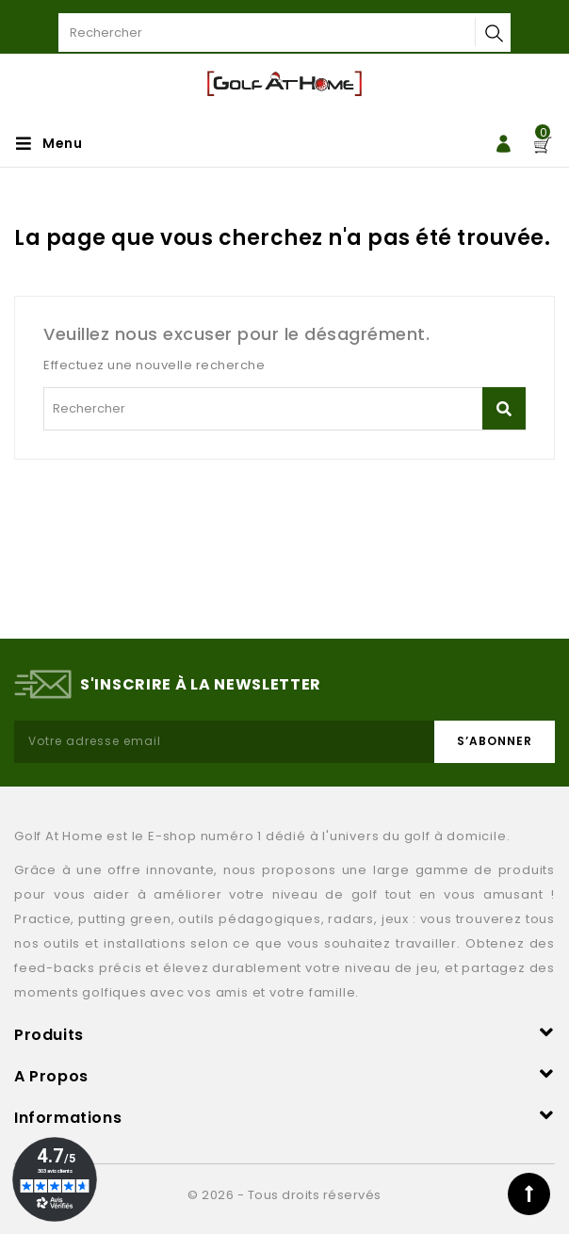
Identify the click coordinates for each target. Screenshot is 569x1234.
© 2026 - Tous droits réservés (284, 1195)
